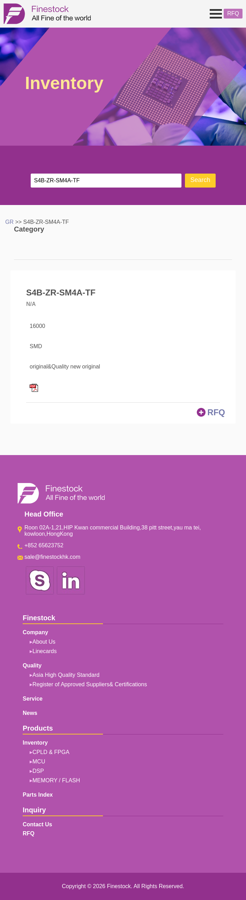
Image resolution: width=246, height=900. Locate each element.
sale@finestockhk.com (52, 557)
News (30, 713)
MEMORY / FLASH (56, 780)
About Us (43, 642)
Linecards (44, 651)
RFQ (233, 13)
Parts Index (38, 795)
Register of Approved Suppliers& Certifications (89, 684)
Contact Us (37, 824)
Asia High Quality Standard (65, 675)
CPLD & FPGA (50, 752)
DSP (38, 771)
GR (9, 222)
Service (33, 699)
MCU (38, 761)
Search (200, 180)
